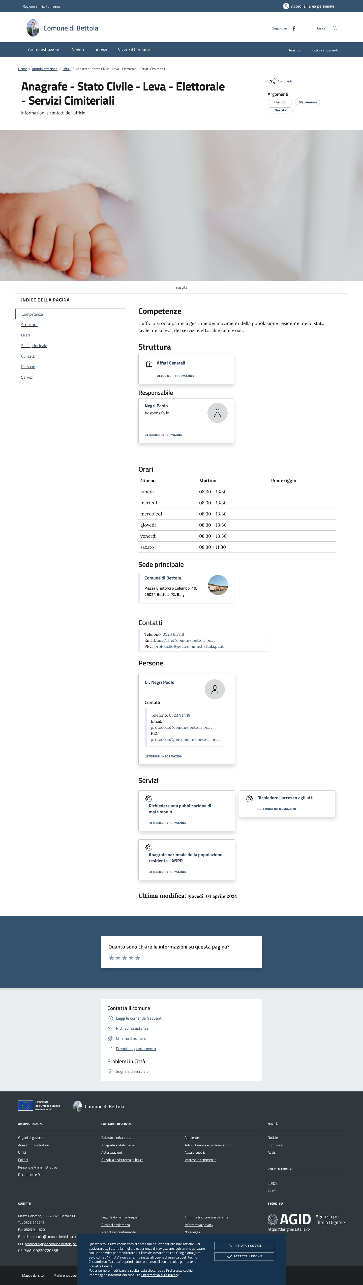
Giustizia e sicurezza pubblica (122, 1159)
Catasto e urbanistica (117, 1137)
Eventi (272, 1190)
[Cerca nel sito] (334, 28)
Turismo (294, 50)
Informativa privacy (199, 1225)
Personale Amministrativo (37, 1167)
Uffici (66, 69)
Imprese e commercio (200, 1159)
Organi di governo (31, 1137)
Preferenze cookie (179, 1270)
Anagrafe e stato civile (117, 1145)
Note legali (192, 1232)
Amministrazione (44, 69)
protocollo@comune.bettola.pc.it (181, 727)
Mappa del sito (33, 1275)
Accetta (244, 1256)
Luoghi (273, 1182)
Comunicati (276, 1145)
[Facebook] (292, 27)
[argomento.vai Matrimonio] (308, 102)
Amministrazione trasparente (206, 1217)
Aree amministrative (33, 1145)
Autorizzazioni (111, 1152)
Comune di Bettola (162, 577)
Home (22, 69)
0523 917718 (173, 634)
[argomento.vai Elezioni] (280, 102)
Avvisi (272, 1152)
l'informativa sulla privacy (159, 1274)
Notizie (273, 1137)
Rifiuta (244, 1246)
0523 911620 (34, 1229)
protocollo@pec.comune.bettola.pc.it (189, 646)
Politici (23, 1159)
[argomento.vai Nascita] (280, 110)
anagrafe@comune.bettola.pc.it (186, 640)
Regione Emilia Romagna (41, 6)
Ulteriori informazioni (176, 376)
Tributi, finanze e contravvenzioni (209, 1145)
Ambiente (192, 1137)
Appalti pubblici (195, 1152)
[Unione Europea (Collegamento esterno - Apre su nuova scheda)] (40, 1106)
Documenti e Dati (31, 1174)
